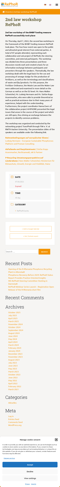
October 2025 (14, 312)
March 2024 (13, 345)
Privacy (27, 484)
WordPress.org (14, 425)
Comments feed (15, 422)
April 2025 (12, 318)
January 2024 (14, 351)
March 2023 (13, 371)
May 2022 (12, 380)
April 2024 (12, 342)
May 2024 (12, 339)
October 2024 (14, 327)
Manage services (9, 458)
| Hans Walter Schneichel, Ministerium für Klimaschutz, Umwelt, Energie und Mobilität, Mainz (29, 160)
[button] (56, 439)
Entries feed (13, 419)
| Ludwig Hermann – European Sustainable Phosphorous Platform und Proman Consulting (29, 140)
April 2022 (12, 383)
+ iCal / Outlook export (30, 236)
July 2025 (12, 315)
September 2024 (15, 330)
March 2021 (13, 389)
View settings (30, 478)
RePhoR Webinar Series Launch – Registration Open (31, 286)
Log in (11, 416)
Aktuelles (12, 402)
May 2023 (12, 368)
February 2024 (14, 348)
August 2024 (14, 333)
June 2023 (13, 365)
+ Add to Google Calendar (30, 229)
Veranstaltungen (13, 11)
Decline (30, 471)
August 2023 (14, 359)
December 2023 (15, 353)
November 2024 (15, 324)
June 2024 (13, 336)
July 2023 (12, 362)
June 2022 (13, 377)
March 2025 (13, 321)
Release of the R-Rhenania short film (24, 289)
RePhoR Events (22, 210)
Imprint (33, 484)
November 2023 (15, 356)
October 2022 (14, 374)
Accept (30, 464)
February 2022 (14, 386)
